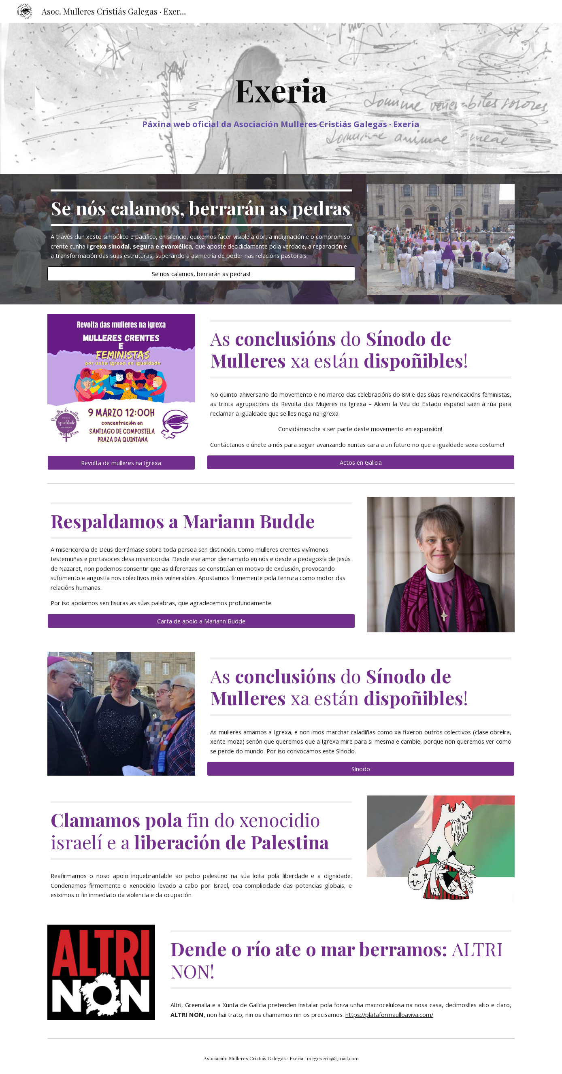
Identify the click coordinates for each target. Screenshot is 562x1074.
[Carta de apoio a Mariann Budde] (201, 621)
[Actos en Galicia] (360, 462)
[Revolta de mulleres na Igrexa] (121, 462)
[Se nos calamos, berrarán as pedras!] (201, 273)
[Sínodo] (360, 769)
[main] (281, 98)
